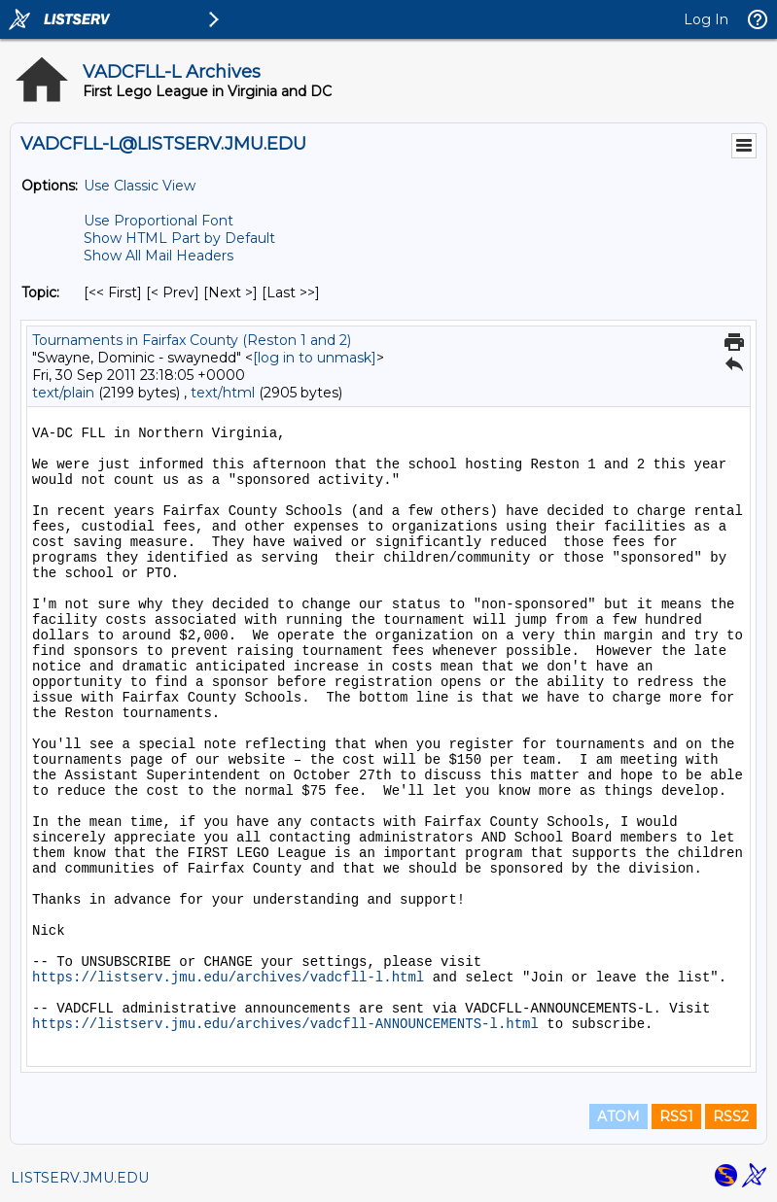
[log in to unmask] (314, 357)
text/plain (63, 392)
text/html (223, 392)
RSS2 (731, 1116)
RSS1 (676, 1116)
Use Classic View (139, 185)
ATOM (618, 1116)
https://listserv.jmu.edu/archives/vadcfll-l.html (228, 977)
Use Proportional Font (158, 220)
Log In (706, 19)
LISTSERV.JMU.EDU (80, 1177)
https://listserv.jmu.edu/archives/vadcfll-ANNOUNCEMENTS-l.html (285, 1024)
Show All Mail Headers (158, 255)
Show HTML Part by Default (179, 238)
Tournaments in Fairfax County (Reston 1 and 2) (191, 340)
